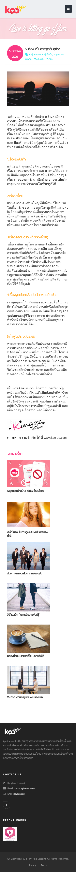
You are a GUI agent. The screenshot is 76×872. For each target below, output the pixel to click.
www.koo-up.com (55, 437)
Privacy (32, 865)
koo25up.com (18, 794)
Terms (44, 865)
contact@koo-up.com (24, 788)
